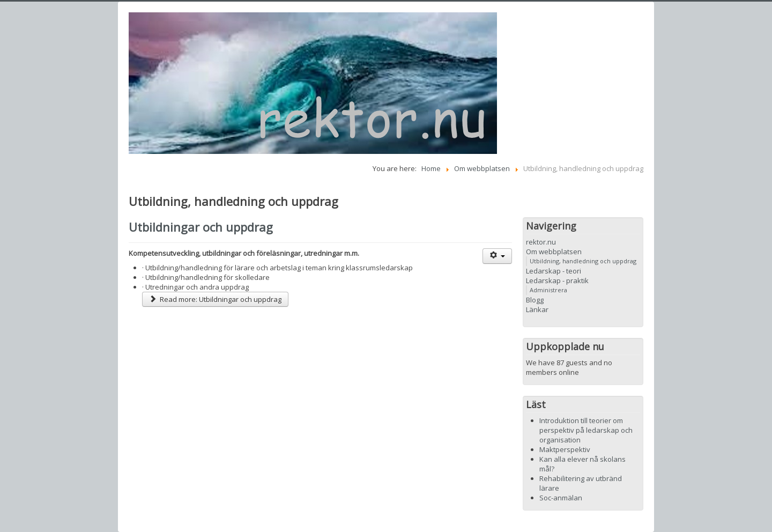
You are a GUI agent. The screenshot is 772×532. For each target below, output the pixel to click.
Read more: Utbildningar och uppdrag (215, 299)
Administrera (548, 290)
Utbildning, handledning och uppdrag (583, 261)
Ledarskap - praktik (557, 280)
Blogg (535, 300)
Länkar (537, 309)
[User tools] (497, 256)
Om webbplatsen (554, 251)
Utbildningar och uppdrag (201, 227)
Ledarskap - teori (553, 271)
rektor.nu (541, 242)
